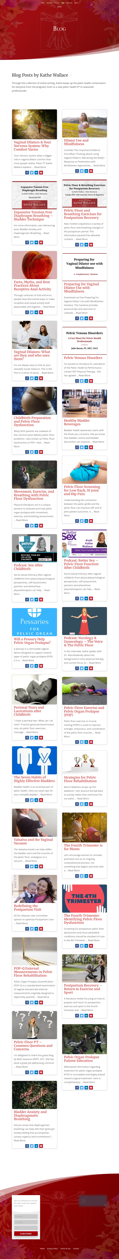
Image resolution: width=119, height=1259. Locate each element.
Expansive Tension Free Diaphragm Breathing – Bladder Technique (33, 215)
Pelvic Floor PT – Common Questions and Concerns (33, 1045)
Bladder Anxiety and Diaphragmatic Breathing (30, 1115)
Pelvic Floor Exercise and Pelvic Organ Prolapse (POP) (84, 711)
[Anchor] (71, 75)
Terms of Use (65, 1249)
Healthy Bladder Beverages (77, 422)
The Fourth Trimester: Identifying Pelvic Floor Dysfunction (83, 919)
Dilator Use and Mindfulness (76, 142)
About (76, 3)
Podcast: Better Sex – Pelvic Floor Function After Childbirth (81, 564)
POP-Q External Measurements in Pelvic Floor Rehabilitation (33, 972)
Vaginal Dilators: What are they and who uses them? (32, 355)
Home (42, 3)
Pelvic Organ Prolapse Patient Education (81, 1059)
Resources (69, 3)
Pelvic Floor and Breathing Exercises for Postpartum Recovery (83, 214)
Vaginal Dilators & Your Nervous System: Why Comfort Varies (32, 146)
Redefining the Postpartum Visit (27, 908)
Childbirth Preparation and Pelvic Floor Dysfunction (32, 421)
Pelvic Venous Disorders (83, 358)
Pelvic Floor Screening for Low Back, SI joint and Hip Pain (82, 490)
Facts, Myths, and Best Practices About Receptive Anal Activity (32, 285)
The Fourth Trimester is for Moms (83, 847)
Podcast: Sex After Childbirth (28, 567)
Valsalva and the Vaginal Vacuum (33, 841)
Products (56, 3)
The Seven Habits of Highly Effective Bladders (34, 779)
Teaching (49, 3)
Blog (63, 3)
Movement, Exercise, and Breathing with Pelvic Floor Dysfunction (34, 495)
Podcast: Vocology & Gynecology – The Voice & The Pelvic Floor (83, 641)
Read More (40, 167)
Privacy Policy (52, 1249)
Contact (59, 7)
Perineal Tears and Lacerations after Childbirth (29, 711)
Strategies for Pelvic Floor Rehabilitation (80, 779)
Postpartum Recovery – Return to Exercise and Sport (83, 989)
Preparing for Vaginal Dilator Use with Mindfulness (81, 287)
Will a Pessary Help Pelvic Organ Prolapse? (32, 641)
